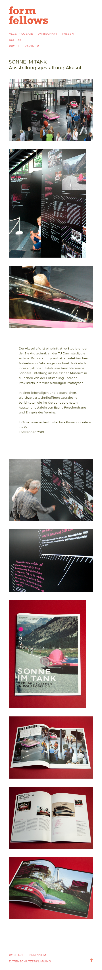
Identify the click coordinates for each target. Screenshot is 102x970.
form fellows (29, 15)
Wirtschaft (47, 33)
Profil (14, 46)
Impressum (36, 955)
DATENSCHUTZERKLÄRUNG (30, 961)
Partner (32, 46)
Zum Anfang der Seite (88, 960)
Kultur (15, 40)
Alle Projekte (21, 33)
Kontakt (16, 955)
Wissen (68, 33)
